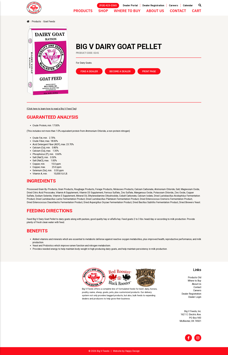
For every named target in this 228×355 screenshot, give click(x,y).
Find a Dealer (89, 71)
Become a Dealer (120, 71)
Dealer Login (194, 297)
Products (82, 10)
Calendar (188, 5)
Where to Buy (127, 10)
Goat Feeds (49, 21)
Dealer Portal (130, 5)
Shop (103, 10)
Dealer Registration (153, 5)
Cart (196, 10)
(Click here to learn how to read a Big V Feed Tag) (52, 108)
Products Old (194, 277)
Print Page (149, 71)
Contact (178, 10)
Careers (173, 5)
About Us (155, 10)
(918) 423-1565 (108, 5)
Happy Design (132, 351)
